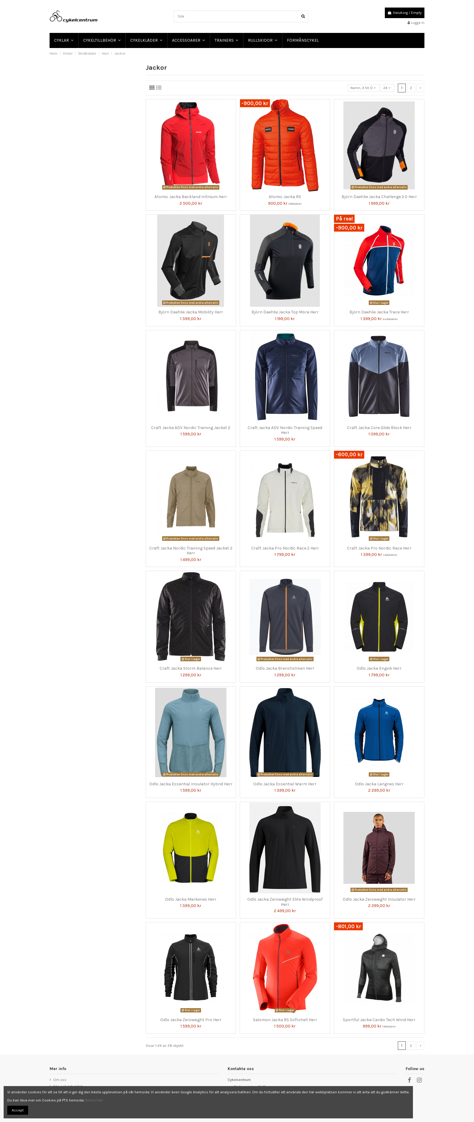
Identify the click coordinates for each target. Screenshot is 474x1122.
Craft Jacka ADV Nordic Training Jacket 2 (190, 427)
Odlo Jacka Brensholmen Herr (285, 668)
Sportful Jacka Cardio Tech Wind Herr (379, 1019)
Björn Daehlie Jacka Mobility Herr (190, 312)
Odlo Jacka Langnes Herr (379, 784)
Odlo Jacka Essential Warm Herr (285, 784)
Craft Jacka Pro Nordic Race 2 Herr (285, 548)
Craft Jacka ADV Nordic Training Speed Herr (285, 430)
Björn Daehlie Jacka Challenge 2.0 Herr (379, 196)
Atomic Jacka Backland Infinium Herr (190, 196)
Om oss (60, 1080)
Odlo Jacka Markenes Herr (190, 899)
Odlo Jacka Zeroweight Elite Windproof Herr (285, 902)
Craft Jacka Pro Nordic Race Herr (379, 548)
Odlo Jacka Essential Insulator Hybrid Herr (190, 784)
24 (387, 88)
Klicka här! (94, 1100)
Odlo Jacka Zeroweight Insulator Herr (379, 899)
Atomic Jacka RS (285, 196)
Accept (18, 1110)
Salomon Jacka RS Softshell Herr (285, 1019)
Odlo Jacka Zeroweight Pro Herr (191, 1019)
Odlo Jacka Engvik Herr (379, 668)
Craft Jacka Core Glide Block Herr (379, 427)
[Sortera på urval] (363, 88)
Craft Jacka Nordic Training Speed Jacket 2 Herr (190, 551)
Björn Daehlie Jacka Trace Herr (379, 312)
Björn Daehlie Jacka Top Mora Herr (285, 312)
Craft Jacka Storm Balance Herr (191, 668)
